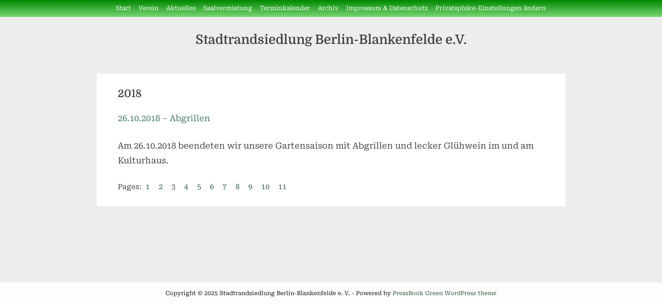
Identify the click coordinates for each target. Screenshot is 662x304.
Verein (148, 8)
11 (282, 186)
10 (265, 186)
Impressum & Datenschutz (387, 8)
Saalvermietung (227, 8)
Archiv (328, 8)
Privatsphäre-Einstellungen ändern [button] (490, 8)
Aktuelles (180, 8)
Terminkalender (285, 8)
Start (123, 8)
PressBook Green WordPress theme (444, 293)
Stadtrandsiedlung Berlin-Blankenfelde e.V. (331, 39)
